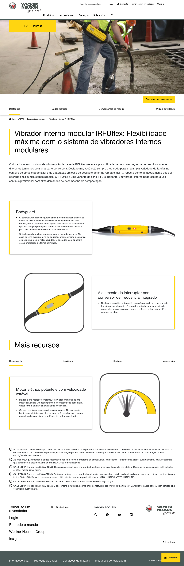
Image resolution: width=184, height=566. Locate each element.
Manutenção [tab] (168, 357)
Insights (15, 535)
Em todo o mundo (23, 521)
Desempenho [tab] (16, 357)
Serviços (92, 11)
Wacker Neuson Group (27, 528)
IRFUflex (71, 115)
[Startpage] (27, 7)
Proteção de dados (45, 556)
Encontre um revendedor (92, 4)
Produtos (53, 11)
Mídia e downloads (165, 105)
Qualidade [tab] (68, 357)
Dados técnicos (59, 105)
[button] (172, 4)
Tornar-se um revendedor (144, 4)
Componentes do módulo (111, 105)
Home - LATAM (18, 115)
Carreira (162, 4)
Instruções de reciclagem (110, 556)
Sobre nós (109, 11)
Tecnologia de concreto (36, 115)
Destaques (14, 105)
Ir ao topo (169, 538)
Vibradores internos (56, 115)
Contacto (125, 4)
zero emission (73, 11)
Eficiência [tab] (117, 357)
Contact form (62, 503)
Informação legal (19, 556)
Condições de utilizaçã (76, 556)
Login (112, 4)
